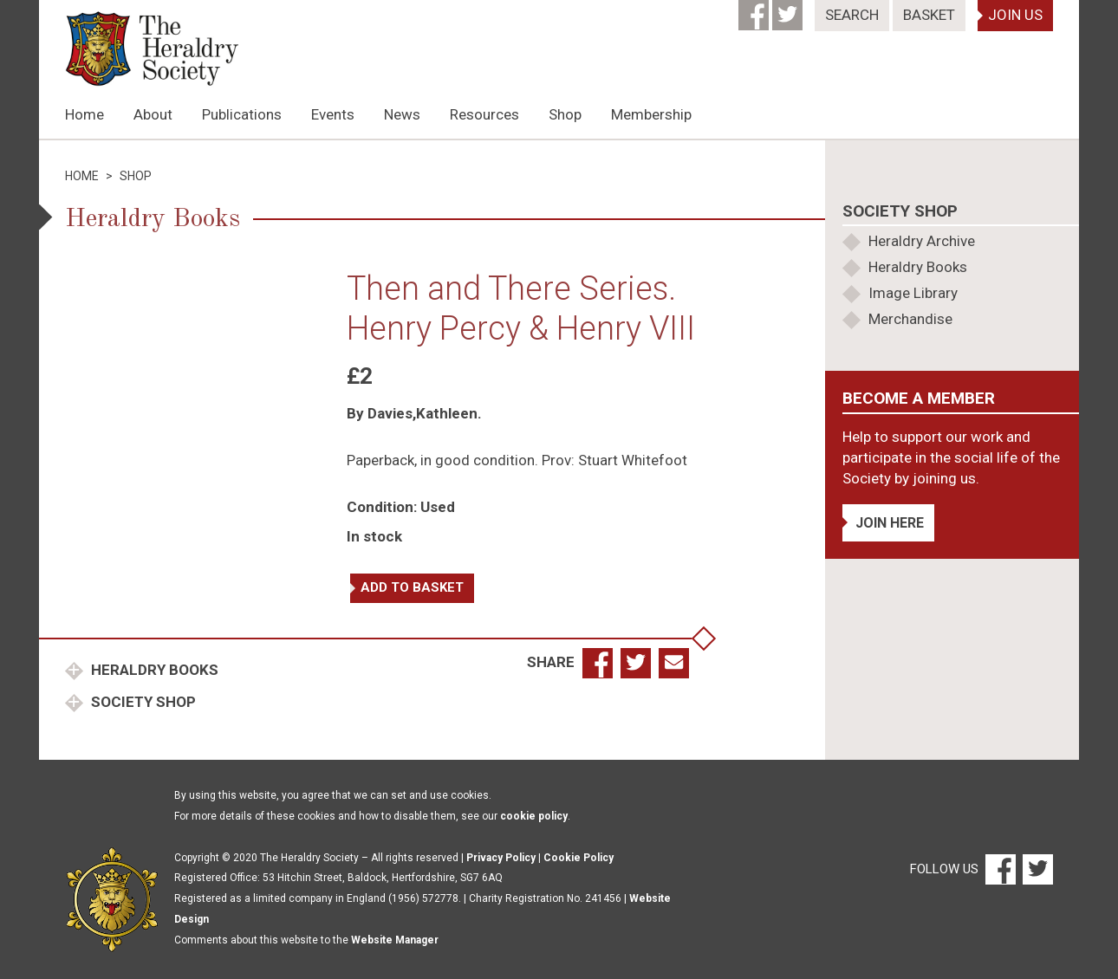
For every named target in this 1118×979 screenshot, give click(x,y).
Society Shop (142, 701)
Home (84, 114)
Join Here (889, 523)
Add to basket (412, 587)
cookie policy (534, 816)
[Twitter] (789, 9)
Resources (484, 114)
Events (332, 114)
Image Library (913, 292)
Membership (651, 114)
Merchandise (910, 318)
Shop (565, 114)
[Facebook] (755, 9)
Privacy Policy (501, 858)
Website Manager (395, 940)
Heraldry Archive (921, 241)
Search (852, 14)
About (152, 114)
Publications (242, 114)
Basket (929, 14)
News (402, 114)
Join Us (1015, 14)
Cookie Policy (578, 858)
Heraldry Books (153, 669)
